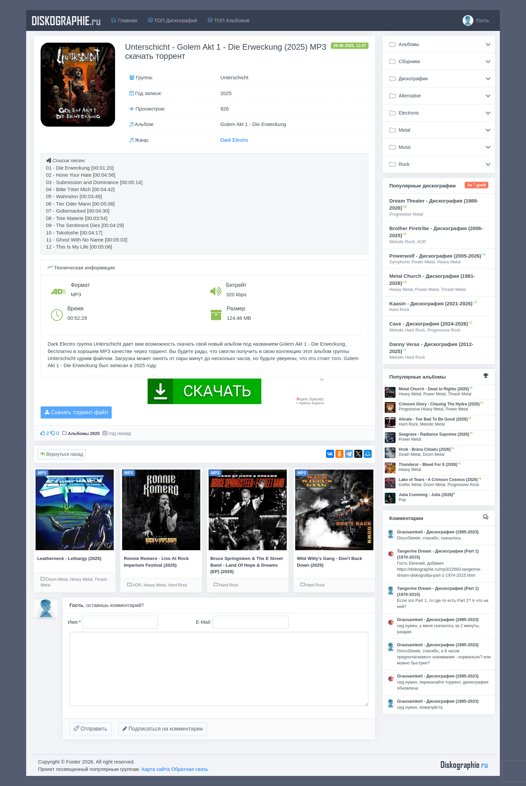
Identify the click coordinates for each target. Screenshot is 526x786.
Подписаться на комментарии (162, 729)
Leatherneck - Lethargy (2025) (69, 558)
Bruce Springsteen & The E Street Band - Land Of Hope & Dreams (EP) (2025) (246, 565)
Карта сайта (156, 769)
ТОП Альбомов (228, 20)
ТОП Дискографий (172, 20)
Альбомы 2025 (84, 433)
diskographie (66, 20)
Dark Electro (234, 140)
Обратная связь (189, 769)
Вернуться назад (61, 454)
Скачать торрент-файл (76, 412)
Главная (124, 20)
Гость (476, 20)
